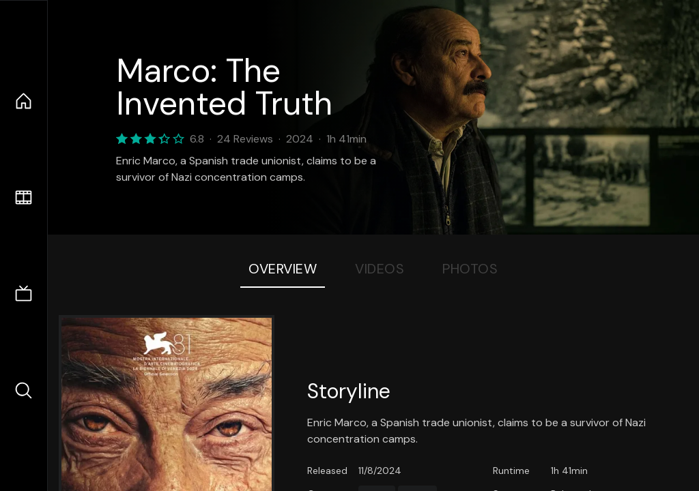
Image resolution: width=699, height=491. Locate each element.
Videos (379, 269)
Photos (470, 269)
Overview (282, 269)
